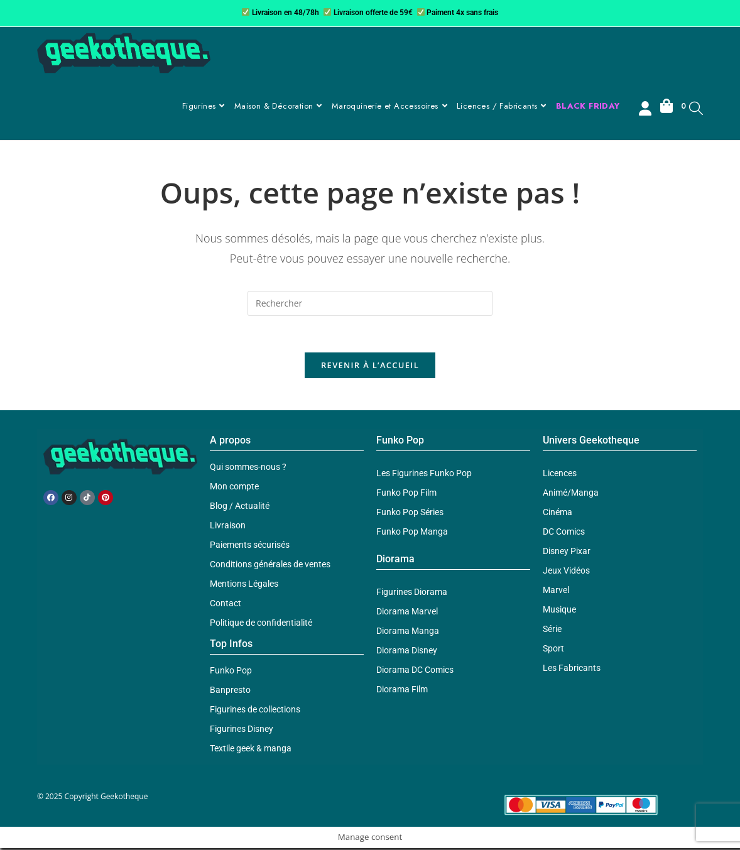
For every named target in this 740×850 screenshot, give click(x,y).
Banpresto (230, 692)
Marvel (556, 592)
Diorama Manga (407, 633)
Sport (553, 650)
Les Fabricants (572, 670)
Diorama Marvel (407, 613)
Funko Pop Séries (409, 514)
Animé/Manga (571, 494)
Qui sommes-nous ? (248, 469)
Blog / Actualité (239, 508)
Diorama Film (402, 691)
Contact (225, 605)
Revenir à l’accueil (370, 367)
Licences (560, 475)
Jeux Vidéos (566, 572)
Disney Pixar (566, 553)
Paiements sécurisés (250, 547)
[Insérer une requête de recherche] (370, 303)
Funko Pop (231, 672)
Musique (559, 611)
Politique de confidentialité (261, 624)
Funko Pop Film (406, 494)
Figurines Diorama (411, 594)
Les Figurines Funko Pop (424, 475)
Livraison (228, 527)
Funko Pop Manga (412, 533)
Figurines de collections (255, 711)
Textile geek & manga (250, 750)
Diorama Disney (406, 652)
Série (552, 631)
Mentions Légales (244, 585)
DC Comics (564, 533)
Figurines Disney (241, 731)
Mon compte (234, 488)
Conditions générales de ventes (270, 566)
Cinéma (557, 514)
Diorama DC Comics (415, 672)
